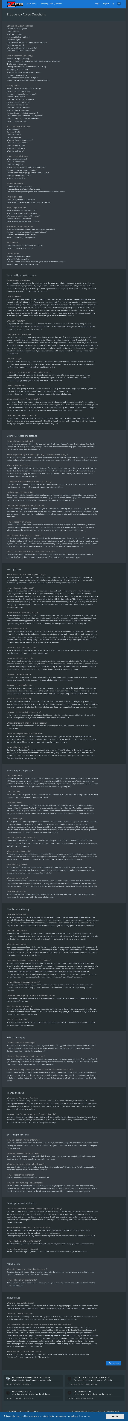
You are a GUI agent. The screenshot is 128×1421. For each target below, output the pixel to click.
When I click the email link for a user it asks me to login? (28, 80)
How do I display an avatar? (17, 75)
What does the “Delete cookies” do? (21, 50)
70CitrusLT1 (10, 1398)
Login (97, 3)
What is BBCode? (13, 129)
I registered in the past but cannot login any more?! (27, 42)
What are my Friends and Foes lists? (21, 199)
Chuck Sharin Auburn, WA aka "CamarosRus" (92, 1377)
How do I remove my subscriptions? (21, 237)
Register (106, 3)
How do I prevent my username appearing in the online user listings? (33, 61)
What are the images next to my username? (24, 72)
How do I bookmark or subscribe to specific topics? (27, 232)
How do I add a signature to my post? (21, 94)
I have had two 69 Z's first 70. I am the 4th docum (31, 1394)
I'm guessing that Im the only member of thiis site (93, 1380)
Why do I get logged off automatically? (22, 48)
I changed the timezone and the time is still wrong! (26, 67)
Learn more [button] (84, 1416)
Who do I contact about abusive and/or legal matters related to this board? (36, 262)
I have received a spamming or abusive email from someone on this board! (36, 191)
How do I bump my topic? (17, 121)
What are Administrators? (17, 159)
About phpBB (79, 1308)
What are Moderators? (16, 162)
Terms (35, 1411)
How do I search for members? (19, 218)
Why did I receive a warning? (18, 110)
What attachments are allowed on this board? (24, 245)
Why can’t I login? (14, 39)
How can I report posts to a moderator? (22, 113)
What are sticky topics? (16, 145)
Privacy (27, 1411)
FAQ (20, 1411)
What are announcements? (17, 143)
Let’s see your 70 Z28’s (82, 1391)
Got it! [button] (115, 1416)
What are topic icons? (15, 151)
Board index (11, 1411)
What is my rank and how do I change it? (22, 77)
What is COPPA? (13, 31)
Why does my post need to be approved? (23, 118)
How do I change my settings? (18, 58)
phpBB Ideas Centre (21, 1319)
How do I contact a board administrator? (23, 264)
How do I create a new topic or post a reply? (24, 88)
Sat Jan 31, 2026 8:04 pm (84, 1398)
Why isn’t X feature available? (18, 259)
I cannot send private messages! (19, 186)
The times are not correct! (17, 64)
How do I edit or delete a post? (19, 91)
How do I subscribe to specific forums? (22, 235)
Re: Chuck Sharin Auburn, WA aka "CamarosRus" (31, 1377)
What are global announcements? (20, 140)
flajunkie (9, 1384)
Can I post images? (14, 137)
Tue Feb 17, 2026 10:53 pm (87, 1384)
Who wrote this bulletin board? (19, 256)
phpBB (64, 500)
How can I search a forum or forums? (21, 210)
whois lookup (86, 1330)
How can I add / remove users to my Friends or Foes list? (29, 202)
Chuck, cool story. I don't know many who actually (31, 1380)
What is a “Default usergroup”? (19, 175)
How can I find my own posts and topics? (23, 221)
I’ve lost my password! (15, 45)
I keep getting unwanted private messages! (23, 189)
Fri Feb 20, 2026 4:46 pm (22, 1384)
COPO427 (71, 1398)
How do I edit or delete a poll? (18, 102)
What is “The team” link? (16, 178)
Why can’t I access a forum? (17, 105)
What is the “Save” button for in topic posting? (25, 116)
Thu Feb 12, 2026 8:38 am (24, 1398)
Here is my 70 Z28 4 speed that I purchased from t (93, 1394)
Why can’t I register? (15, 34)
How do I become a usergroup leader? (22, 170)
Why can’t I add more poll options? (20, 99)
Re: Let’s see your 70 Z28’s (22, 1391)
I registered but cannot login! (18, 37)
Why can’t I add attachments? (18, 107)
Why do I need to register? (17, 29)
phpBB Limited (72, 1306)
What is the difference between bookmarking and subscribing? (31, 229)
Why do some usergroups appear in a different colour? (28, 172)
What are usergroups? (15, 164)
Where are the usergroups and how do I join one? (26, 167)
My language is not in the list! (18, 69)
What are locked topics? (16, 148)
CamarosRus (72, 1384)
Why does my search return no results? (22, 213)
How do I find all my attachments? (20, 248)
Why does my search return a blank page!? (23, 216)
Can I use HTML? (13, 132)
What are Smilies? (14, 134)
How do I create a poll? (16, 96)
